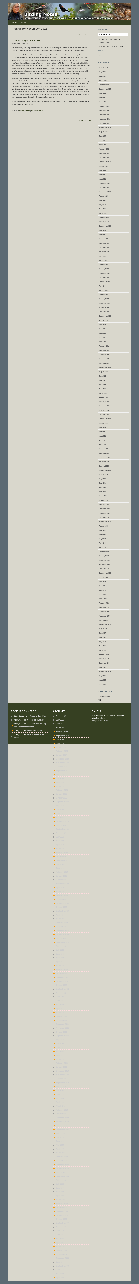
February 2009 (104, 552)
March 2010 (103, 496)
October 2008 (104, 569)
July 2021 (102, 170)
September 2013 (105, 316)
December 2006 (104, 663)
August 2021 (103, 166)
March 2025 (103, 80)
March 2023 (103, 144)
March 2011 (103, 444)
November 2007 (104, 616)
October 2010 (104, 466)
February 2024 (104, 106)
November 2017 (104, 252)
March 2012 (103, 393)
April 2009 (102, 543)
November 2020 (104, 183)
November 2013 (104, 307)
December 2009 (104, 509)
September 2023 (105, 127)
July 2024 (102, 93)
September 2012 (105, 367)
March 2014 (103, 290)
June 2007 (102, 637)
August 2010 (103, 474)
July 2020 (102, 200)
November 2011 (104, 410)
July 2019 (102, 230)
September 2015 (105, 282)
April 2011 (102, 440)
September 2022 (105, 162)
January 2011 (104, 453)
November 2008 (104, 564)
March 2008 (103, 599)
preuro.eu (104, 721)
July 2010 (102, 479)
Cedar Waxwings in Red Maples (26, 40)
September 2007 (105, 624)
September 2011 (105, 419)
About (24, 23)
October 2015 (104, 277)
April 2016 (102, 256)
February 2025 (104, 85)
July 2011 (102, 427)
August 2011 (103, 423)
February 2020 (104, 217)
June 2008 (102, 586)
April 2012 (102, 389)
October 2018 (104, 247)
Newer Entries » (85, 35)
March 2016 (103, 260)
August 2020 (103, 196)
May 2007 (102, 642)
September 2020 (105, 192)
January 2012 (104, 402)
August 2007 (103, 629)
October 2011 (104, 414)
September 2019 (105, 226)
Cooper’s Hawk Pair (37, 716)
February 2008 (104, 603)
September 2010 (105, 470)
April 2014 (102, 286)
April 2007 (102, 646)
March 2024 (103, 102)
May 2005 (102, 680)
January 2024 (104, 110)
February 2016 (104, 264)
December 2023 (104, 115)
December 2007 (104, 611)
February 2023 (104, 149)
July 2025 (102, 72)
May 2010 (102, 487)
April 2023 (102, 140)
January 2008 (104, 607)
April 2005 (102, 684)
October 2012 (104, 363)
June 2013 (102, 329)
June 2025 (102, 76)
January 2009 (104, 556)
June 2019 (102, 234)
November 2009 (104, 513)
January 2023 (104, 153)
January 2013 (104, 350)
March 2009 (103, 547)
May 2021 (102, 179)
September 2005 (105, 671)
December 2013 (104, 303)
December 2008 (104, 560)
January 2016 (104, 269)
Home (15, 23)
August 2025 (103, 67)
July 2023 (102, 136)
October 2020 (104, 187)
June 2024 (102, 97)
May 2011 (102, 436)
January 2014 (104, 299)
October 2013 (104, 312)
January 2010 (104, 504)
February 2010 (104, 500)
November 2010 (104, 462)
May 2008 (102, 590)
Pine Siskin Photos (35, 731)
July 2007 (102, 633)
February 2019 (104, 239)
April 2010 (102, 492)
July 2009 (102, 530)
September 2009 (105, 521)
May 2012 (102, 384)
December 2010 (104, 457)
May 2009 (102, 539)
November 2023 (104, 119)
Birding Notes (105, 43)
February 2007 (104, 654)
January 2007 (104, 659)
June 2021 (102, 175)
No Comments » (37, 111)
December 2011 (104, 406)
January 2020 (104, 222)
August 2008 (103, 577)
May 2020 (102, 205)
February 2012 (104, 397)
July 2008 (102, 581)
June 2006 (102, 667)
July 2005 (102, 676)
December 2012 (104, 354)
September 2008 (105, 573)
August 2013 (103, 320)
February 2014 (104, 294)
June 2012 (102, 380)
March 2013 (103, 342)
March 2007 (103, 650)
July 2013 (102, 324)
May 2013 (102, 333)
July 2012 (102, 376)
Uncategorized (24, 111)
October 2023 (104, 123)
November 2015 (104, 273)
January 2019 (104, 243)
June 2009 (102, 534)
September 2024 (105, 89)
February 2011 (104, 449)
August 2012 (103, 372)
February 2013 (104, 346)
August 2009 (103, 526)
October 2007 (104, 620)
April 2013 (102, 337)
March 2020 (103, 213)
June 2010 (102, 483)
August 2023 (103, 132)
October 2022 (104, 157)
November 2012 (104, 359)
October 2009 (104, 517)
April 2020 (102, 209)
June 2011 (102, 431)
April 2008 (102, 594)
